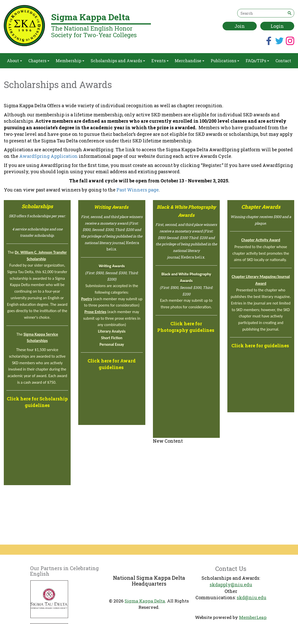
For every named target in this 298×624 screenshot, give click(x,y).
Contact (283, 60)
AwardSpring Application (48, 156)
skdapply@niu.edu (231, 585)
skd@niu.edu (251, 597)
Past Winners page (137, 190)
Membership (70, 60)
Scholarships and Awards (118, 60)
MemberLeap (253, 617)
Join (239, 26)
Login (277, 26)
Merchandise (189, 60)
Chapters (38, 60)
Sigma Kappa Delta (145, 601)
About (14, 60)
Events (160, 60)
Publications (225, 60)
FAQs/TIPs (257, 60)
